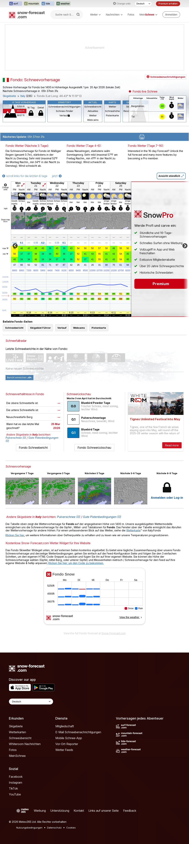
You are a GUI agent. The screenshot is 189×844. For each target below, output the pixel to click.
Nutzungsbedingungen (29, 827)
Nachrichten (114, 14)
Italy (22, 96)
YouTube (15, 794)
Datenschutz (54, 827)
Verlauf (64, 115)
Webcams (93, 119)
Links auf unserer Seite (103, 810)
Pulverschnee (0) (16, 437)
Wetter (95, 14)
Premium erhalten (168, 3)
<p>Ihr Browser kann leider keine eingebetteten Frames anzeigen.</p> (94, 598)
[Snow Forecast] (27, 14)
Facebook (16, 776)
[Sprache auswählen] (143, 4)
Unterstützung (59, 810)
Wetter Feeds (64, 750)
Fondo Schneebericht (33, 447)
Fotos (131, 14)
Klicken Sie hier (15, 535)
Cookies (71, 827)
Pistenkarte (112, 115)
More (5, 221)
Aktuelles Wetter (93, 113)
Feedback (129, 810)
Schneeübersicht (20, 738)
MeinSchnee (17, 756)
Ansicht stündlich (171, 175)
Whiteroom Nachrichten (25, 744)
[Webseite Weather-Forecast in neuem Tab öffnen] (63, 3)
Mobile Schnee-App (68, 738)
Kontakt (79, 810)
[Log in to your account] (171, 14)
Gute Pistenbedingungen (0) (102, 517)
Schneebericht (92, 106)
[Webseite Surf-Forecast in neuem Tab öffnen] (15, 3)
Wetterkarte (133, 530)
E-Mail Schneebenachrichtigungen (78, 732)
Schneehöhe (112, 110)
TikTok (13, 788)
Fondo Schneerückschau (94, 447)
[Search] (78, 15)
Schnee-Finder (64, 110)
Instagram (15, 782)
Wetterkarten (17, 732)
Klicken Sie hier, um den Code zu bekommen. (76, 563)
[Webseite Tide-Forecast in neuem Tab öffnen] (47, 3)
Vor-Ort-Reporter (66, 744)
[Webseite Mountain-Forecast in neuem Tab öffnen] (32, 3)
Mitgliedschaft (64, 726)
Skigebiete (9, 96)
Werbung (40, 810)
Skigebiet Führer (40, 327)
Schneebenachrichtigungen (64, 106)
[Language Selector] (31, 702)
